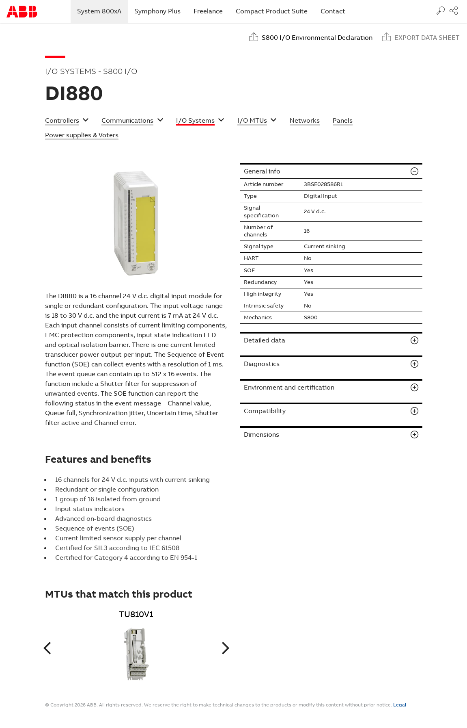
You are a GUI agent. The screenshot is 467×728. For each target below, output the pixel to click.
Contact (333, 11)
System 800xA (102, 10)
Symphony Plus (157, 11)
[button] (67, 121)
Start (21, 11)
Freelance (208, 11)
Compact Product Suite (272, 11)
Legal (399, 705)
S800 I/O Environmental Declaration (317, 37)
